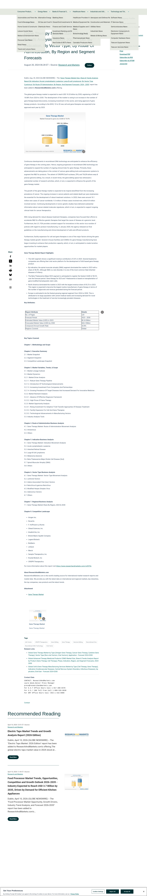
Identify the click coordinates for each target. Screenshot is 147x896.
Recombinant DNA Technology (34, 646)
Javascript (123, 64)
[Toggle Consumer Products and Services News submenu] (35, 12)
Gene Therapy (66, 642)
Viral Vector (49, 646)
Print (121, 51)
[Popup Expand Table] (102, 312)
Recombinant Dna (91, 642)
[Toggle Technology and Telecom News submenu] (129, 12)
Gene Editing (54, 642)
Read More (13, 757)
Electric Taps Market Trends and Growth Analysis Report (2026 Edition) (29, 733)
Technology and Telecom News (118, 12)
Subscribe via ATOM (127, 61)
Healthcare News (79, 12)
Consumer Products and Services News (25, 12)
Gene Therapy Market (36, 594)
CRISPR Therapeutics (41, 642)
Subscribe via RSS (126, 57)
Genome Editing (78, 642)
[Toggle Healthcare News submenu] (88, 12)
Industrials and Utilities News (98, 12)
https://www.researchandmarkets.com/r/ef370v (73, 566)
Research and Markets (69, 65)
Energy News (42, 12)
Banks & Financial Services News (60, 12)
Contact (27, 703)
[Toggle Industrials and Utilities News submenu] (108, 12)
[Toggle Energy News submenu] (50, 12)
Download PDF (125, 54)
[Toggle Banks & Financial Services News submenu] (70, 12)
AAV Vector (28, 642)
